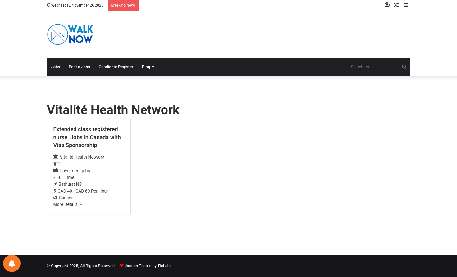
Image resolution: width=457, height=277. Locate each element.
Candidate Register (116, 67)
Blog (146, 67)
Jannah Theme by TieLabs (148, 265)
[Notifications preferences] (12, 263)
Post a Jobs (79, 67)
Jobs (55, 67)
